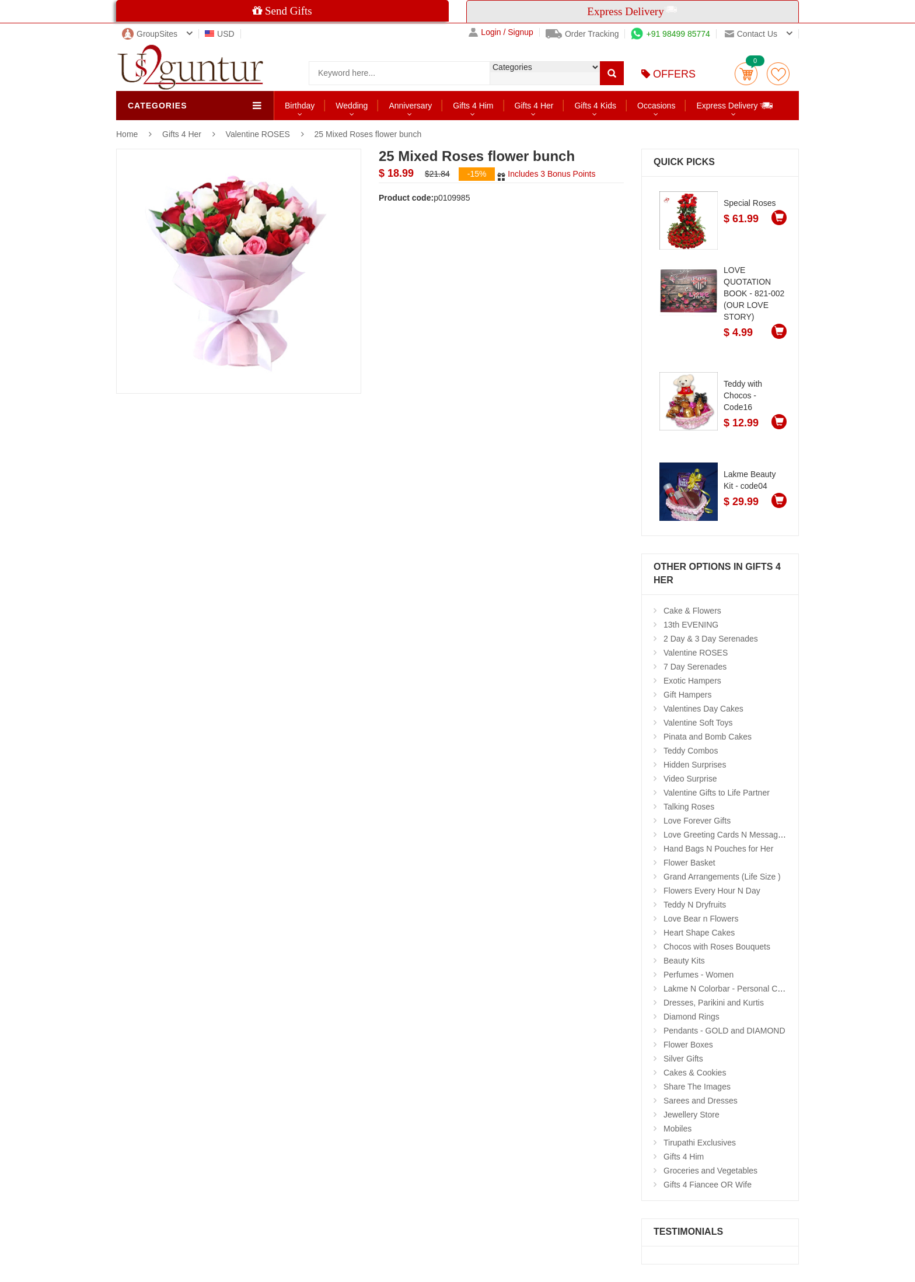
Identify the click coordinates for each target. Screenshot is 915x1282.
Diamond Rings (691, 1016)
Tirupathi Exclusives (699, 1142)
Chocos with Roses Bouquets (716, 946)
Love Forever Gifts (697, 820)
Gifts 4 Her (534, 105)
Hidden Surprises (694, 764)
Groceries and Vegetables (710, 1170)
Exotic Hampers (692, 680)
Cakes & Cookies (694, 1072)
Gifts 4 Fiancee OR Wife (707, 1184)
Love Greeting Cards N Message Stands (736, 834)
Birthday (300, 105)
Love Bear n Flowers (700, 918)
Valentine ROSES (258, 134)
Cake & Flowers (692, 610)
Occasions (656, 105)
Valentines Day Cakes (703, 708)
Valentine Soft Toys (698, 722)
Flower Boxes (688, 1044)
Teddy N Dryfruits (694, 904)
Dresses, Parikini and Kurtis (713, 1002)
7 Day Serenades (695, 666)
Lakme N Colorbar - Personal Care (726, 988)
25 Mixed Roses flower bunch (368, 134)
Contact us (751, 33)
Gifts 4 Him (473, 105)
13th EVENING (690, 624)
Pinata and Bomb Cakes (707, 736)
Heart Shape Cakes (699, 932)
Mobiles (677, 1128)
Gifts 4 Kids (595, 105)
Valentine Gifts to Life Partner (716, 792)
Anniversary (410, 105)
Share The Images (697, 1086)
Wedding (352, 105)
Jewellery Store (691, 1114)
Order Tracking (582, 33)
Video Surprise (690, 778)
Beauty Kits (684, 960)
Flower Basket (689, 862)
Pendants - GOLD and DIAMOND (724, 1030)
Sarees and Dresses (700, 1100)
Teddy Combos (690, 750)
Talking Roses (688, 806)
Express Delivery (735, 105)
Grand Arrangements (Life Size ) (722, 876)
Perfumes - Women (698, 974)
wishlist (778, 73)
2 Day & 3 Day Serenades (710, 638)
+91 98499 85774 (670, 33)
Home (127, 134)
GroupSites (149, 33)
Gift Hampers (687, 694)
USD (220, 33)
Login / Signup (501, 32)
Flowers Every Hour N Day (711, 890)
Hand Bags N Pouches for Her (718, 848)
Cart (746, 73)
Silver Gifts (683, 1058)
